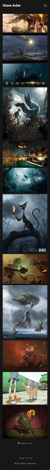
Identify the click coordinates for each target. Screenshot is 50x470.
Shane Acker (12, 5)
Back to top (25, 458)
